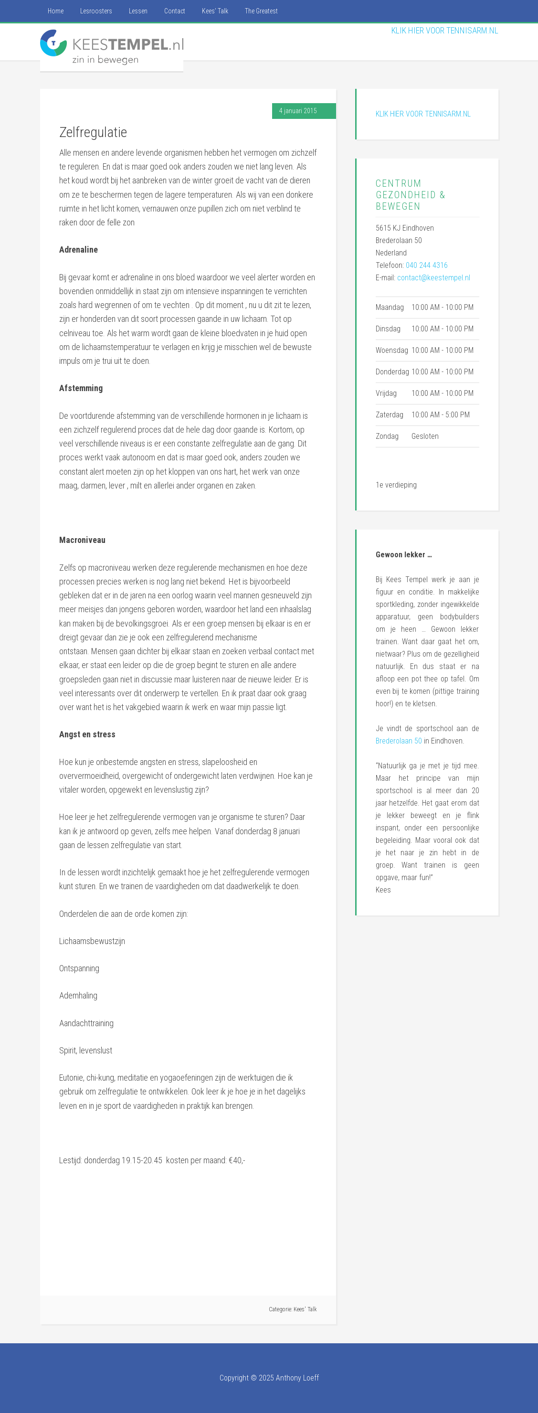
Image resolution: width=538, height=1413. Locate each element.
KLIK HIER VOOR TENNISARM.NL (444, 30)
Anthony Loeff (297, 1377)
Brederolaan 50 (399, 740)
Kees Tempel (111, 47)
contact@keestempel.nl (433, 277)
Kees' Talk (305, 1309)
